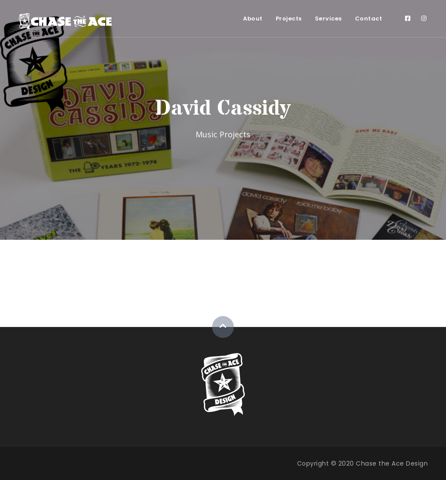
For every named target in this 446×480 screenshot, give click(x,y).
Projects (289, 18)
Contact (368, 18)
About (253, 18)
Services (328, 18)
